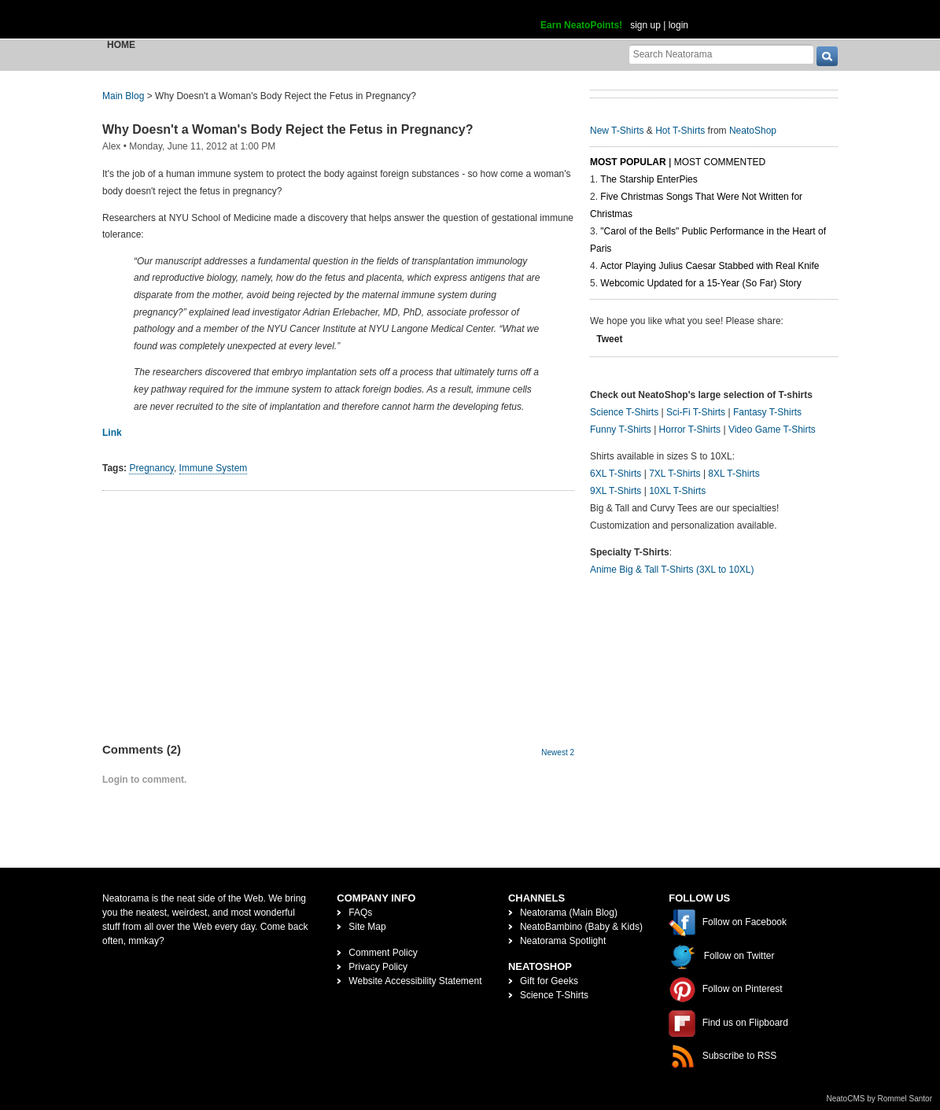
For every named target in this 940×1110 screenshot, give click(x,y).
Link (112, 432)
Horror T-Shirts (690, 429)
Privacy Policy (377, 966)
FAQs (360, 912)
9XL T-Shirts (615, 490)
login (678, 25)
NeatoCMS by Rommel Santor (880, 1098)
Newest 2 (557, 752)
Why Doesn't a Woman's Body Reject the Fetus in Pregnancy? (287, 129)
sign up (645, 25)
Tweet (609, 339)
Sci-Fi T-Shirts (695, 412)
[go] (827, 56)
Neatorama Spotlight (563, 940)
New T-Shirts (616, 130)
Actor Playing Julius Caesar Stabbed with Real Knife (709, 265)
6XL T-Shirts (615, 473)
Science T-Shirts (624, 412)
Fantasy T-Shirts (767, 412)
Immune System (213, 468)
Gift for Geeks (549, 980)
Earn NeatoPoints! (581, 25)
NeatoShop (752, 130)
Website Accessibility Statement (414, 980)
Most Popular (628, 162)
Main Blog (123, 95)
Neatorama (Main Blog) (568, 912)
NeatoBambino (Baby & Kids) (581, 926)
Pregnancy (151, 468)
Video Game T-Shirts (772, 429)
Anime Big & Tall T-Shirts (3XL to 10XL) (672, 569)
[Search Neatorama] (721, 54)
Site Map (366, 926)
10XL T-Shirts (677, 490)
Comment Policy (382, 952)
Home (121, 44)
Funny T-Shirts (620, 429)
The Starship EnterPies (648, 179)
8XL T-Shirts (733, 473)
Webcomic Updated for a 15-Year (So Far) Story (700, 283)
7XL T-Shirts (674, 473)
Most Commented (719, 162)
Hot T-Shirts (680, 130)
